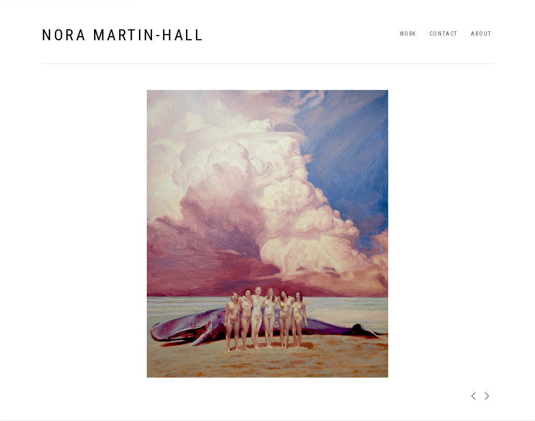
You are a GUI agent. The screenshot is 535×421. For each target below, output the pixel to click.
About (481, 33)
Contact (443, 33)
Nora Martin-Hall (123, 35)
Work (408, 33)
